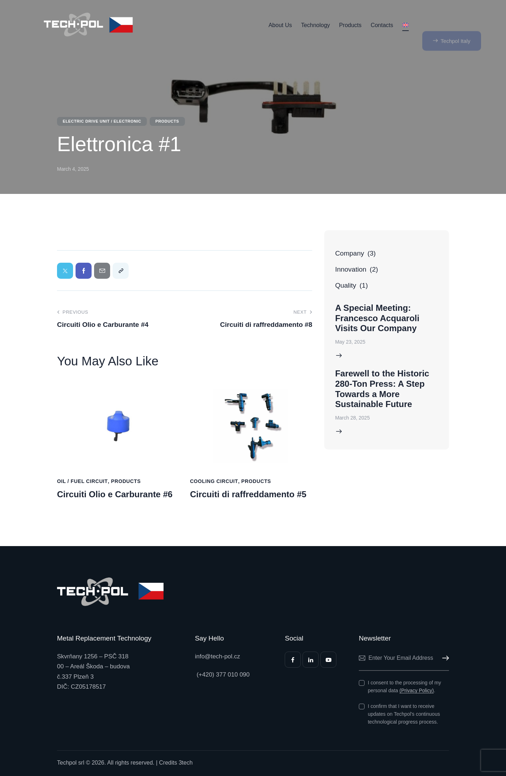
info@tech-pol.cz (217, 656)
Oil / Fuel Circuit (82, 481)
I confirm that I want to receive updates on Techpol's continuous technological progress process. (404, 714)
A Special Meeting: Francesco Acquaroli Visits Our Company (377, 318)
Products (167, 121)
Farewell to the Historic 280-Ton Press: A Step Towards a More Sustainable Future (382, 389)
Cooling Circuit (214, 481)
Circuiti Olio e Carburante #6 (114, 494)
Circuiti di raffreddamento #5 (248, 494)
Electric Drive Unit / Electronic (102, 121)
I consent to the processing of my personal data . (404, 686)
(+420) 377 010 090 (222, 674)
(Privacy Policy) (416, 690)
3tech (185, 763)
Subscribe (443, 658)
